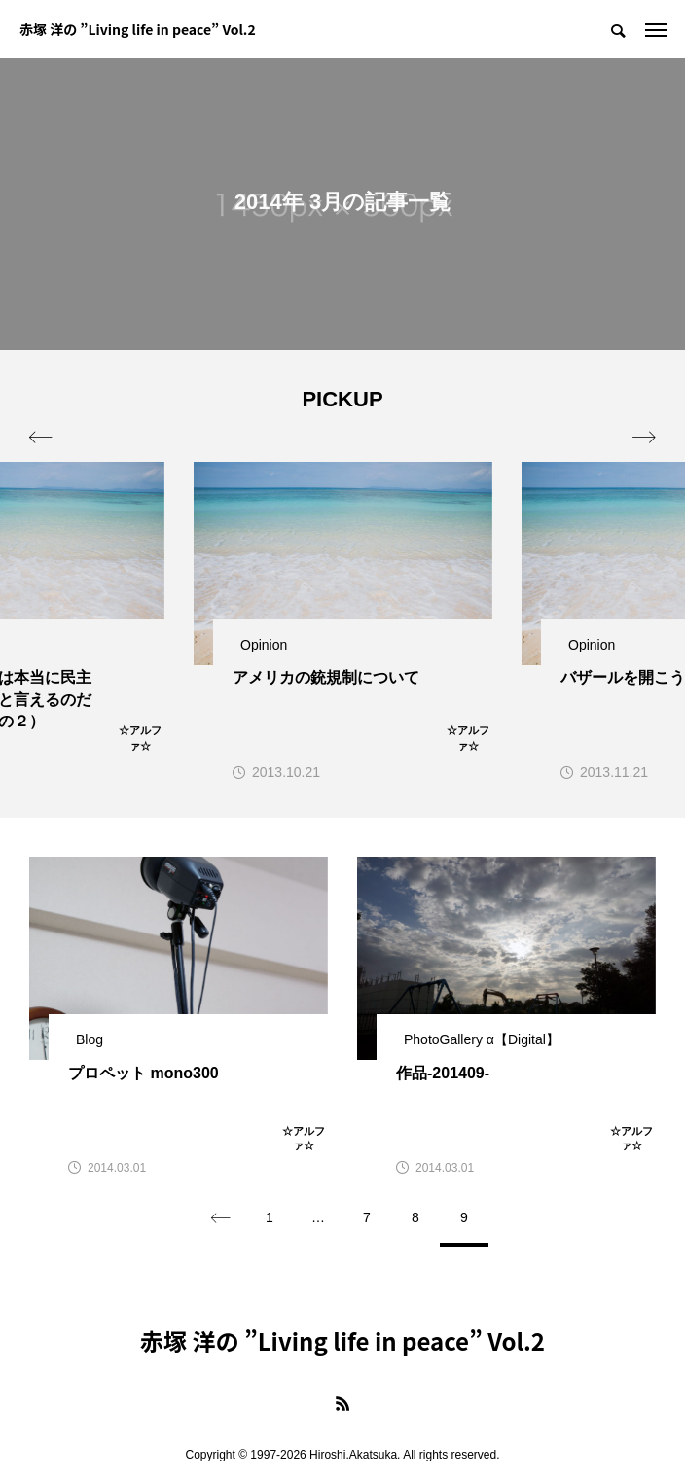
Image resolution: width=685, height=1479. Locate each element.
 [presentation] (644, 437)
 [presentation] (41, 437)
